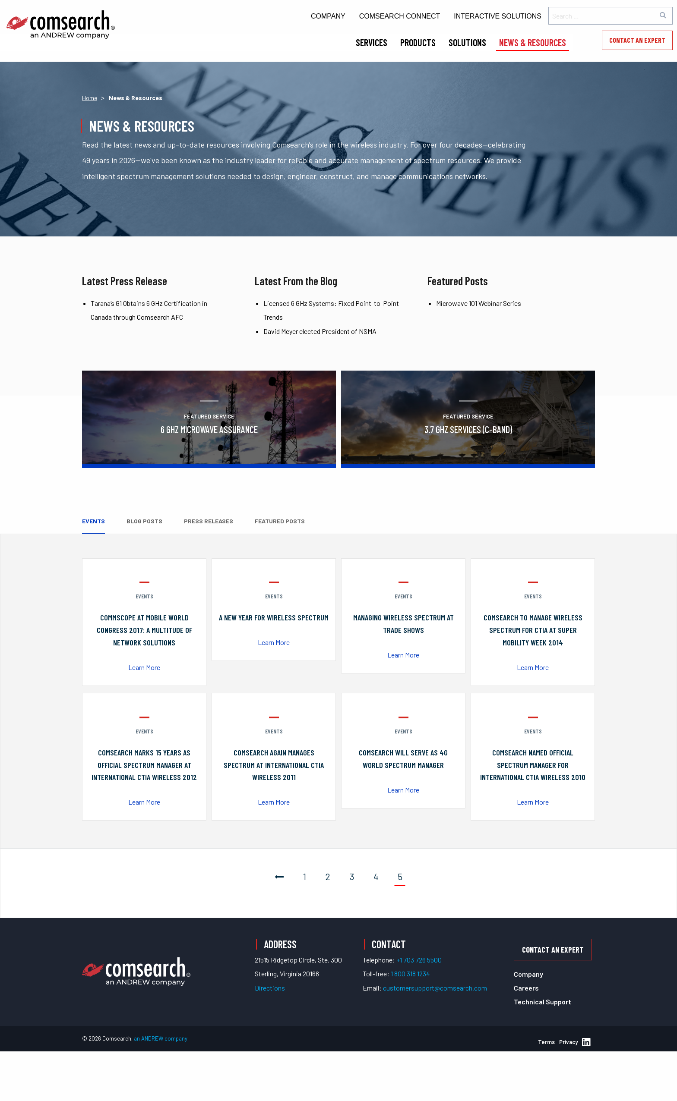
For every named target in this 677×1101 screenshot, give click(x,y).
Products (418, 42)
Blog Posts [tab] (144, 521)
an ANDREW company (160, 1038)
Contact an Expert (637, 40)
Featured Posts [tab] (280, 521)
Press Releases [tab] (208, 521)
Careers (526, 988)
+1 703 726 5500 (419, 959)
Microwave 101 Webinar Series (478, 303)
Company (328, 16)
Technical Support (542, 1001)
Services (371, 42)
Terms (546, 1041)
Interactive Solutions (497, 16)
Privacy (568, 1041)
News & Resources (532, 42)
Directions (270, 987)
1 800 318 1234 (410, 973)
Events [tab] (93, 521)
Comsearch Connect (399, 16)
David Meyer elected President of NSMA (319, 331)
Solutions (467, 42)
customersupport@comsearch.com (435, 987)
